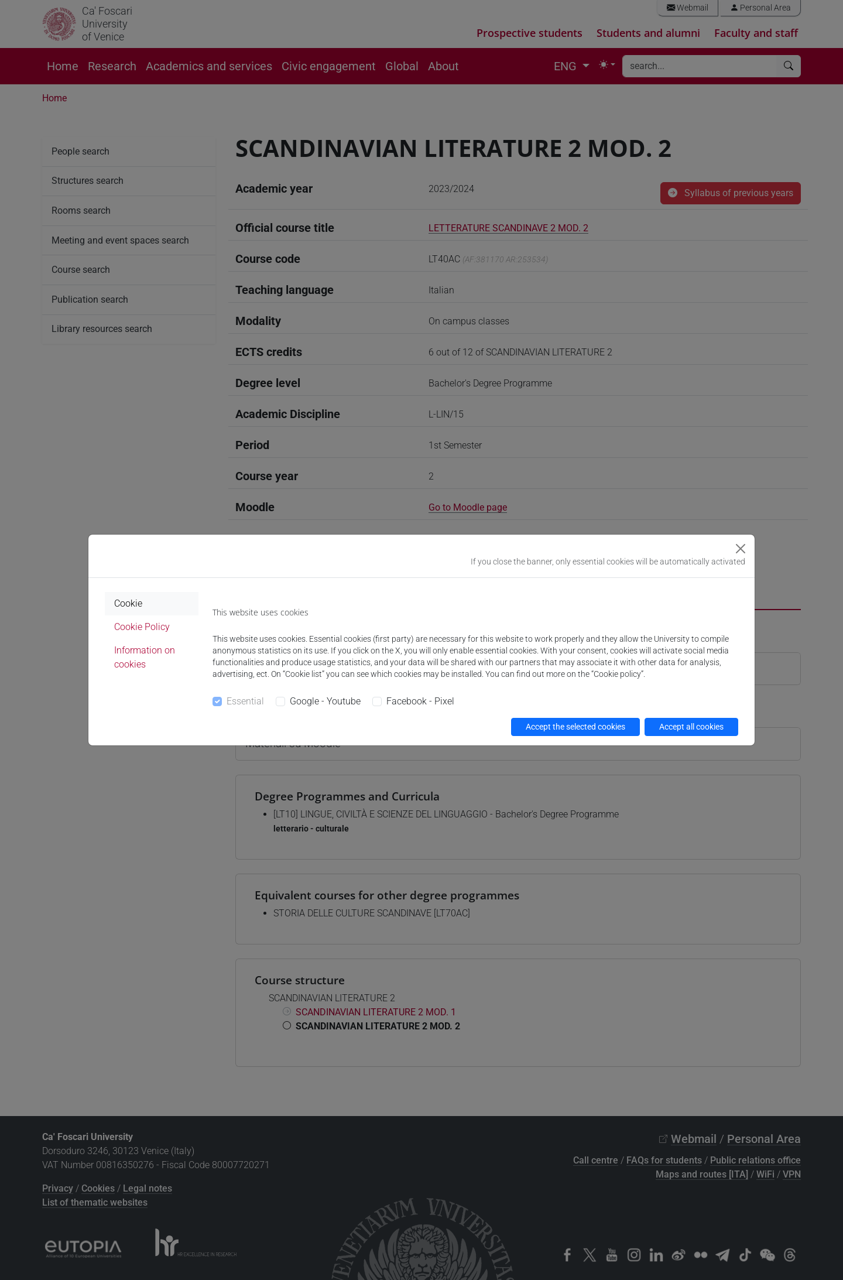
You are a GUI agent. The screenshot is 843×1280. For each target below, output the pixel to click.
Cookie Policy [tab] (142, 626)
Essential (245, 701)
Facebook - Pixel (420, 701)
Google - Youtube (325, 701)
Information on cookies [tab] (144, 657)
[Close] (740, 548)
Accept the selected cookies (575, 726)
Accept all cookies (691, 726)
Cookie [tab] (128, 603)
